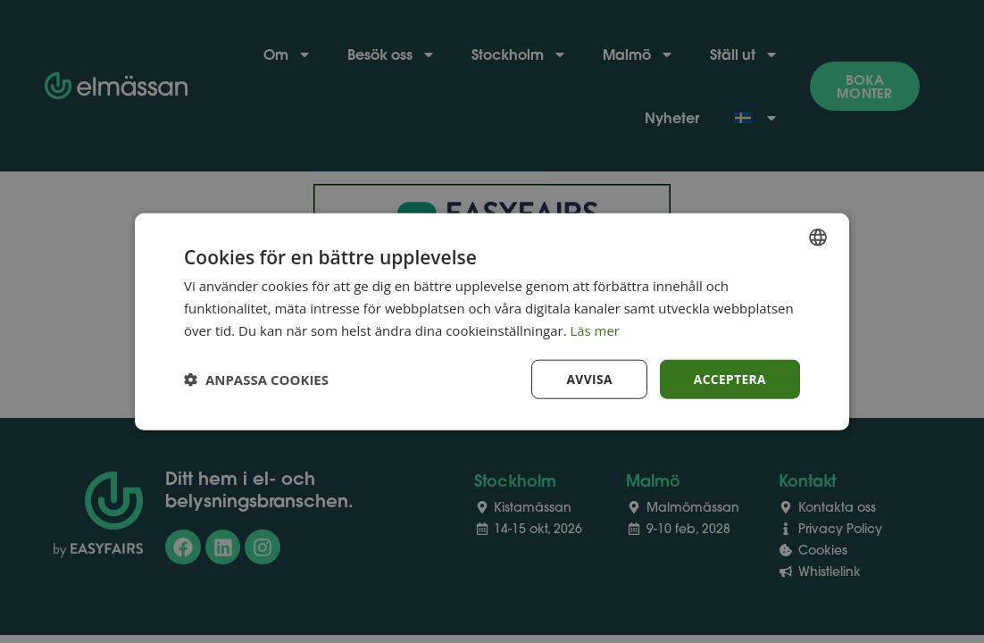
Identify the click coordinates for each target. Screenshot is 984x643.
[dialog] (492, 321)
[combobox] (818, 237)
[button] (256, 378)
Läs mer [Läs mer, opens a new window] (596, 329)
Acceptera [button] (729, 378)
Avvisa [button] (587, 378)
